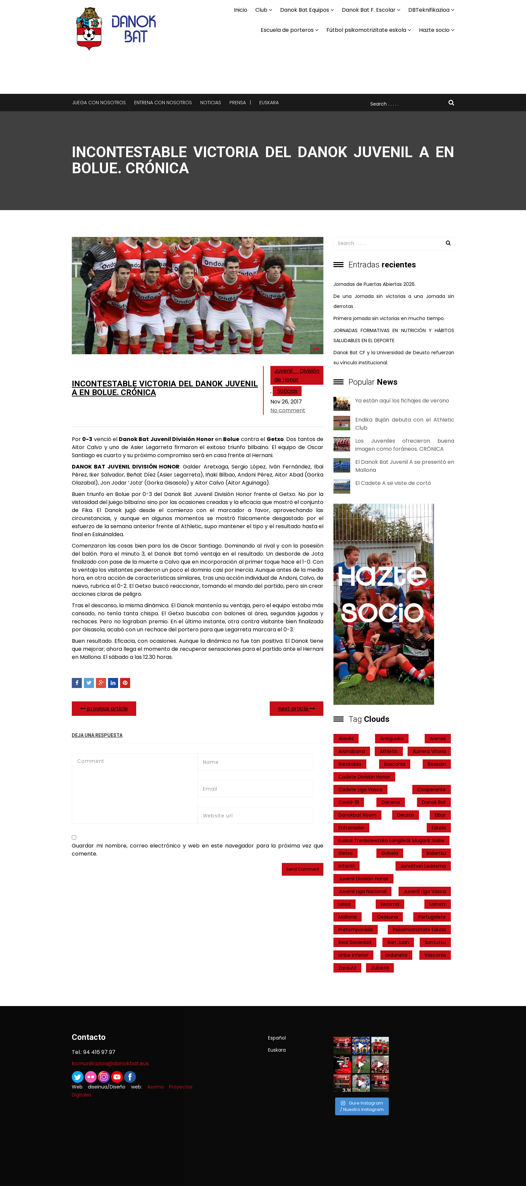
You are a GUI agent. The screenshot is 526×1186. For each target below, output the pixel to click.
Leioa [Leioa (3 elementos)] (344, 904)
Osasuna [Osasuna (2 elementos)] (387, 917)
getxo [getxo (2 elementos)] (345, 853)
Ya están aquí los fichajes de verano (402, 400)
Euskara (269, 102)
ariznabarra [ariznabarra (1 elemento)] (351, 751)
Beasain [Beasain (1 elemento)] (437, 764)
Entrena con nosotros (163, 102)
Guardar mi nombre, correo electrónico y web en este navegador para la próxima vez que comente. (197, 850)
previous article (104, 708)
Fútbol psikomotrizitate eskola (366, 30)
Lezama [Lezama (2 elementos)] (390, 904)
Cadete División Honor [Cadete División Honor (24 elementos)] (364, 776)
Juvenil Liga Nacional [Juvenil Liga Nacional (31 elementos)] (362, 891)
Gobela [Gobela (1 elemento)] (389, 853)
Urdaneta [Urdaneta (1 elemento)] (396, 955)
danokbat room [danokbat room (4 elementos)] (357, 815)
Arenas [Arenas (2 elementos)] (438, 738)
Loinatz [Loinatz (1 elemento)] (437, 904)
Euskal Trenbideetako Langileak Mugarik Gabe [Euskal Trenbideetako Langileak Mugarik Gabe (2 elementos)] (391, 840)
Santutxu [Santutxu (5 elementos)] (435, 942)
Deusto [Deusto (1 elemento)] (405, 815)
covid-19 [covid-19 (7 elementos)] (348, 802)
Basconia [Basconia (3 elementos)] (394, 764)
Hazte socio (434, 30)
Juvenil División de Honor (296, 375)
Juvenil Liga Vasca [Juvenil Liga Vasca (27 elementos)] (425, 891)
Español (277, 1038)
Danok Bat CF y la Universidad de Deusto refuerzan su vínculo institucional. (393, 357)
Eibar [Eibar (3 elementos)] (440, 815)
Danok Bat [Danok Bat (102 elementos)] (434, 802)
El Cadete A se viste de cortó (393, 483)
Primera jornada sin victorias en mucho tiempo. (389, 318)
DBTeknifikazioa (429, 10)
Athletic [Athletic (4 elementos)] (389, 751)
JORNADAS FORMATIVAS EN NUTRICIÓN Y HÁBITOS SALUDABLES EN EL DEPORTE (393, 335)
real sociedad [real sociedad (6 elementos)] (354, 942)
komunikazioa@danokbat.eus (110, 1063)
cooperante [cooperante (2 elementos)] (431, 789)
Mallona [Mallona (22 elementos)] (347, 917)
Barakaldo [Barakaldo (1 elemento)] (349, 764)
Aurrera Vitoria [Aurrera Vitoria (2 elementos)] (429, 751)
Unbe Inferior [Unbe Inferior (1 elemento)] (353, 955)
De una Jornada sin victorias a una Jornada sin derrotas (393, 301)
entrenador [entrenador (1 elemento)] (351, 827)
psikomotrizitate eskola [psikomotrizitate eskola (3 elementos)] (419, 929)
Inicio (240, 10)
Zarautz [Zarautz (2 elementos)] (347, 967)
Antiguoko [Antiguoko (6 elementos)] (392, 738)
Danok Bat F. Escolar (369, 10)
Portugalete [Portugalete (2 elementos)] (432, 917)
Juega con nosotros (99, 102)
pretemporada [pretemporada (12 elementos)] (355, 929)
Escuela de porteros (287, 30)
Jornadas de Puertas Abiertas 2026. (374, 284)
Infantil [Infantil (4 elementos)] (346, 866)
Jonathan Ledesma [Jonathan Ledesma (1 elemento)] (423, 866)
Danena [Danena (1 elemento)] (390, 802)
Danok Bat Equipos (304, 10)
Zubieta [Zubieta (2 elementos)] (380, 967)
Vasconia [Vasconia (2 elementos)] (435, 955)
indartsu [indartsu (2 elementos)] (436, 853)
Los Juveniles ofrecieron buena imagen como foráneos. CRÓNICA (404, 445)
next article (296, 708)
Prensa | (240, 102)
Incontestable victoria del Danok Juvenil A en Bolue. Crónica (165, 388)
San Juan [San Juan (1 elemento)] (398, 942)
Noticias (210, 102)
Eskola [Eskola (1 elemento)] (439, 827)
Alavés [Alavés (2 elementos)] (346, 738)
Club (261, 10)
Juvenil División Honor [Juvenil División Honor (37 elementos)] (363, 878)
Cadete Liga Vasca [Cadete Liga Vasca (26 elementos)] (360, 789)
